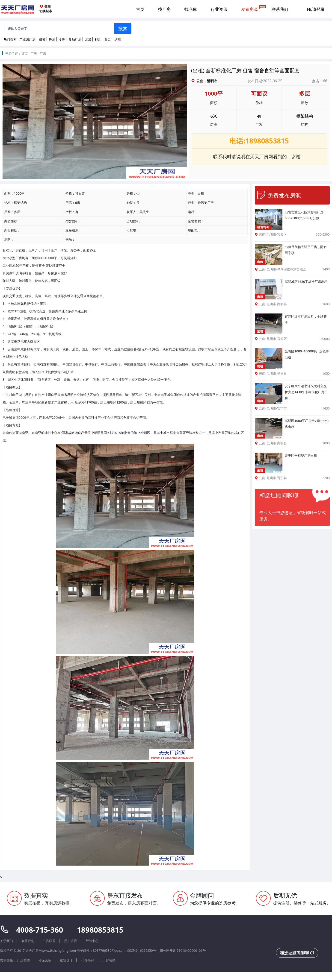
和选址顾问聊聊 (297, 953)
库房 (52, 39)
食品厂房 (74, 39)
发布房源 (249, 9)
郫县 (98, 39)
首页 (140, 9)
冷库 (62, 39)
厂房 (33, 53)
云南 (200, 80)
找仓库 (190, 9)
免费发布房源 (279, 195)
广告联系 (49, 941)
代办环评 (87, 960)
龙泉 (88, 39)
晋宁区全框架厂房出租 (301, 455)
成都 (42, 39)
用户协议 (70, 941)
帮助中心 (92, 941)
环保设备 (44, 960)
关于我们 (6, 941)
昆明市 (212, 80)
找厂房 (164, 9)
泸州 (117, 39)
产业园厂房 (27, 39)
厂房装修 (23, 960)
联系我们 (280, 9)
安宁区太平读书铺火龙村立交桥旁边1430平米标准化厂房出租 (306, 392)
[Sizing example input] (59, 28)
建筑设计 (66, 960)
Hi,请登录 (316, 9)
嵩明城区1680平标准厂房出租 (306, 281)
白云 (107, 39)
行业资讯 (219, 9)
